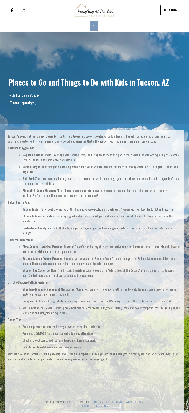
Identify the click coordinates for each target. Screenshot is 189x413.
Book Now (170, 10)
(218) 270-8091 (100, 402)
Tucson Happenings (22, 103)
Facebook (87, 406)
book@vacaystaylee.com (128, 402)
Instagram (101, 406)
